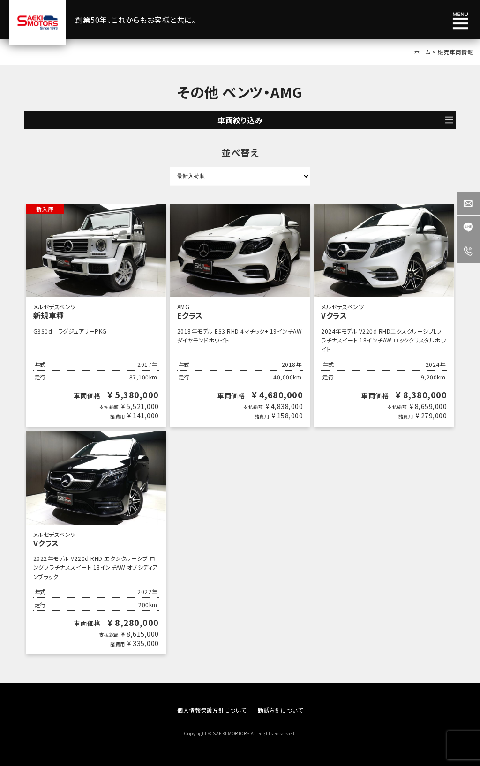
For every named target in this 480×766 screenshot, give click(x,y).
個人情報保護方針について (211, 710)
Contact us (468, 203)
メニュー (460, 21)
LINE (468, 227)
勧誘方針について (280, 710)
